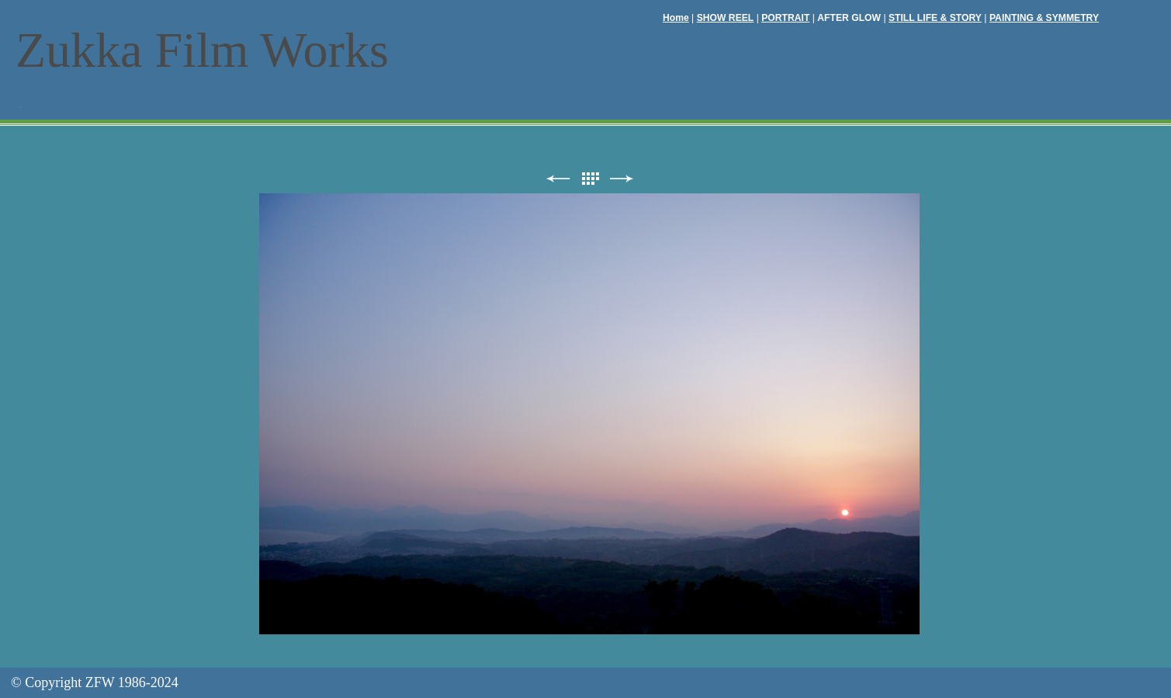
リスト (590, 179)
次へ (621, 179)
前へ (558, 179)
